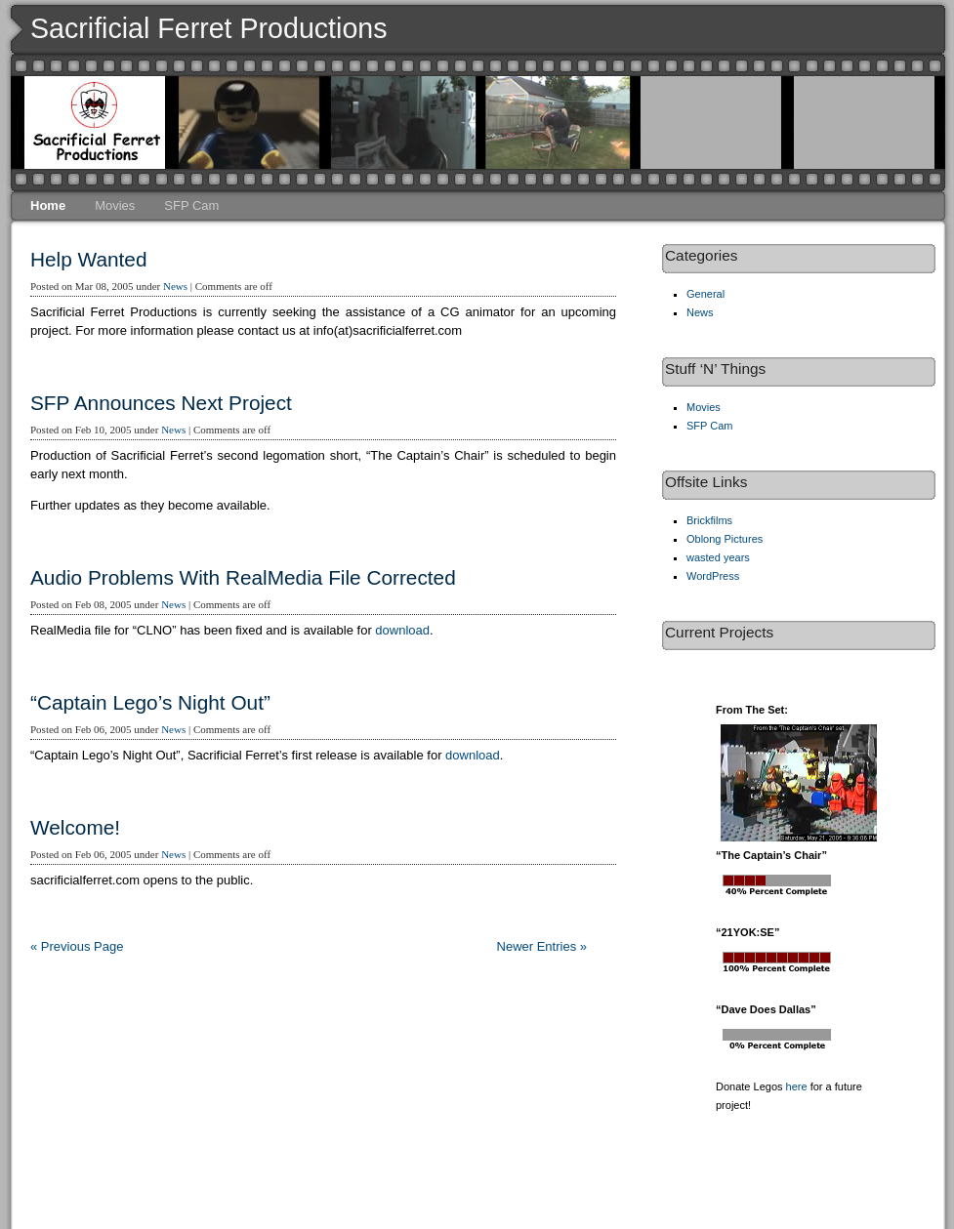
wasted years (718, 557)
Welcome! (75, 827)
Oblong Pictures (724, 539)
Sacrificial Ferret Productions (209, 28)
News (175, 286)
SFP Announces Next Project (161, 402)
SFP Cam (191, 205)
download (402, 630)
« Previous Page (76, 946)
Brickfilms (709, 520)
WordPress (712, 576)
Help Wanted (88, 259)
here (797, 1086)
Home (47, 205)
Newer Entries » (542, 946)
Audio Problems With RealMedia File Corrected (243, 577)
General (705, 294)
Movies (115, 205)
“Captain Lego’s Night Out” (150, 702)
